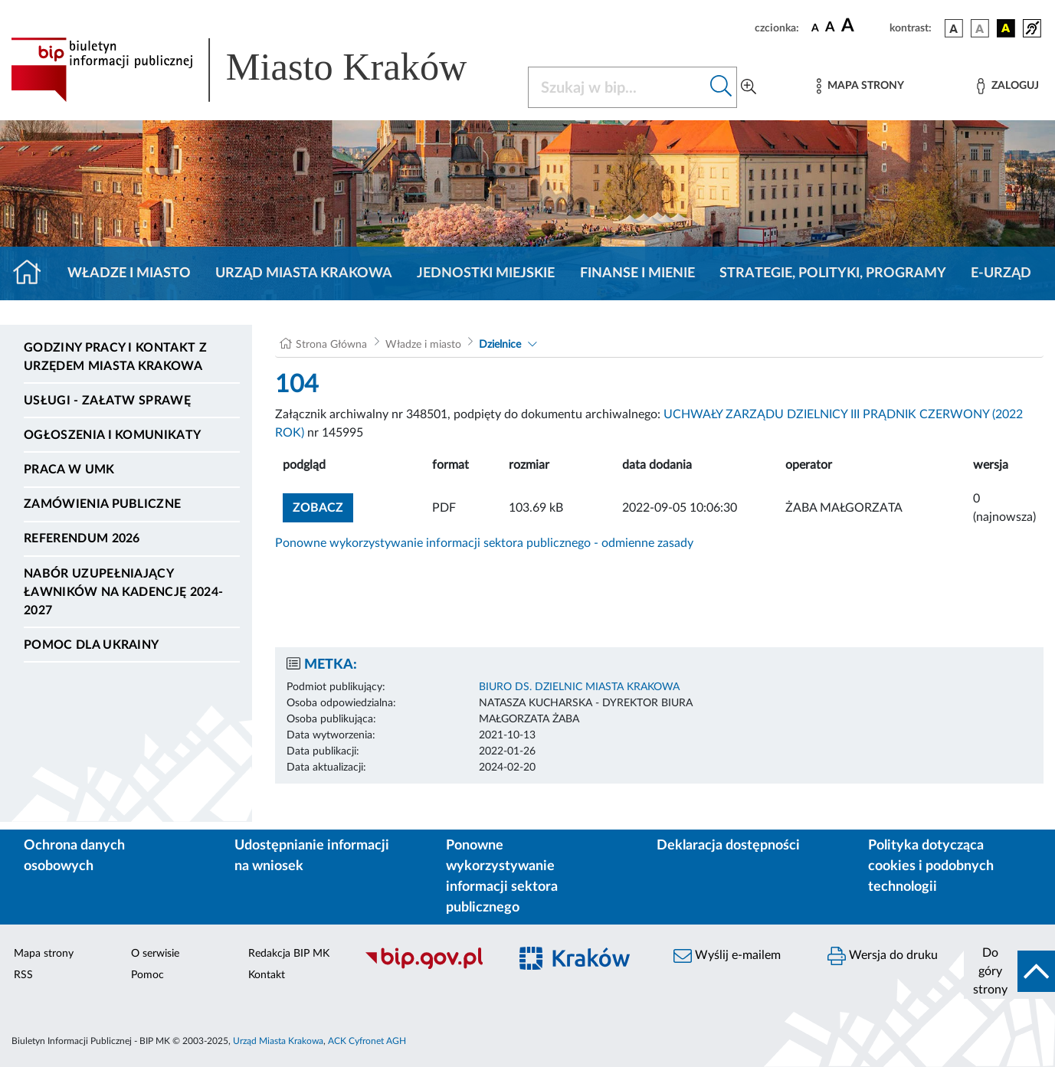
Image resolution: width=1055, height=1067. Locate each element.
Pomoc (147, 975)
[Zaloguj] (1007, 86)
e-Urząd (1001, 273)
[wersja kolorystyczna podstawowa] (953, 28)
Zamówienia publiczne (102, 504)
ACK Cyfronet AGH (367, 1041)
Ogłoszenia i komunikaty (112, 435)
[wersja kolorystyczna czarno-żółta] (1005, 28)
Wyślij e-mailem (727, 956)
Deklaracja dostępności (728, 846)
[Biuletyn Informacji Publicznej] (428, 967)
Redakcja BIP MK (288, 953)
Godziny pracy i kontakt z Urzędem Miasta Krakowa (115, 357)
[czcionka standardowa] (815, 27)
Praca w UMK (69, 469)
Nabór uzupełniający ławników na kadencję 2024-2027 (123, 592)
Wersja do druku (882, 956)
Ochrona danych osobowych (74, 856)
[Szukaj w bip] (721, 87)
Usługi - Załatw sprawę (107, 400)
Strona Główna (331, 344)
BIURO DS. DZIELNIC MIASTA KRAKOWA (579, 687)
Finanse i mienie (637, 273)
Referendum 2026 (82, 538)
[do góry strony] (1009, 971)
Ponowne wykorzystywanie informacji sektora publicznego (502, 877)
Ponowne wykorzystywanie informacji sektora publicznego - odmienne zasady (484, 543)
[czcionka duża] (863, 26)
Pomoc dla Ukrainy (91, 645)
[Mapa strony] (860, 86)
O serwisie (155, 953)
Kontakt (266, 975)
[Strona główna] (33, 273)
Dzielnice (500, 344)
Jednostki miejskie (486, 273)
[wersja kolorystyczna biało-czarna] (979, 28)
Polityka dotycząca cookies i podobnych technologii (931, 866)
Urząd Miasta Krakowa (303, 273)
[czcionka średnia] (830, 28)
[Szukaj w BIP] (617, 87)
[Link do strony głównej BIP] (260, 69)
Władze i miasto (129, 273)
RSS (23, 975)
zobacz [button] (323, 506)
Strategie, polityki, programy (832, 273)
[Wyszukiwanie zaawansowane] (748, 87)
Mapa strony (44, 953)
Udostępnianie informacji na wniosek (311, 856)
